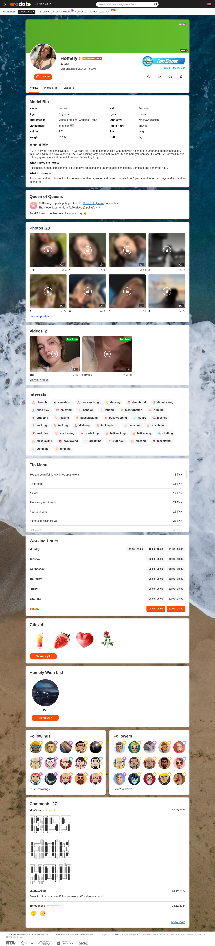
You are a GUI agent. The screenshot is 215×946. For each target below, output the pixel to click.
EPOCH (67, 935)
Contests (80, 12)
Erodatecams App (101, 11)
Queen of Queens (93, 203)
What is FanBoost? (174, 68)
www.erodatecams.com (42, 934)
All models (9, 12)
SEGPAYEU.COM (82, 935)
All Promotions (63, 11)
